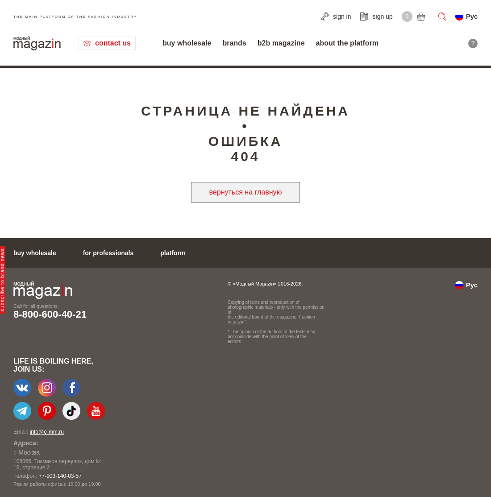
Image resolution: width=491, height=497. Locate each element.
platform (172, 253)
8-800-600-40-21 (50, 314)
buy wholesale (186, 43)
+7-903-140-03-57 (59, 476)
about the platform (347, 43)
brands (234, 43)
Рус (472, 16)
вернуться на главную (245, 192)
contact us (113, 43)
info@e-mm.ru (47, 432)
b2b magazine (281, 43)
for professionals (108, 253)
